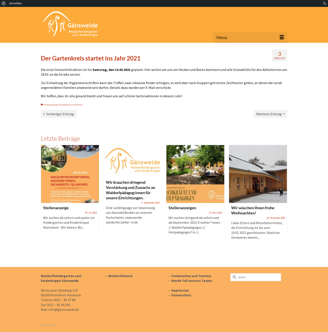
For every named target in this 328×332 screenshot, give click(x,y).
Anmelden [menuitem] (15, 3)
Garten (55, 104)
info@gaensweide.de (63, 309)
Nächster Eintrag (269, 114)
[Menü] (250, 37)
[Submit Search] (234, 277)
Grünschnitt (77, 104)
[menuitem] (4, 3)
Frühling (47, 104)
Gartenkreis (64, 104)
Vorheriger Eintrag (60, 114)
